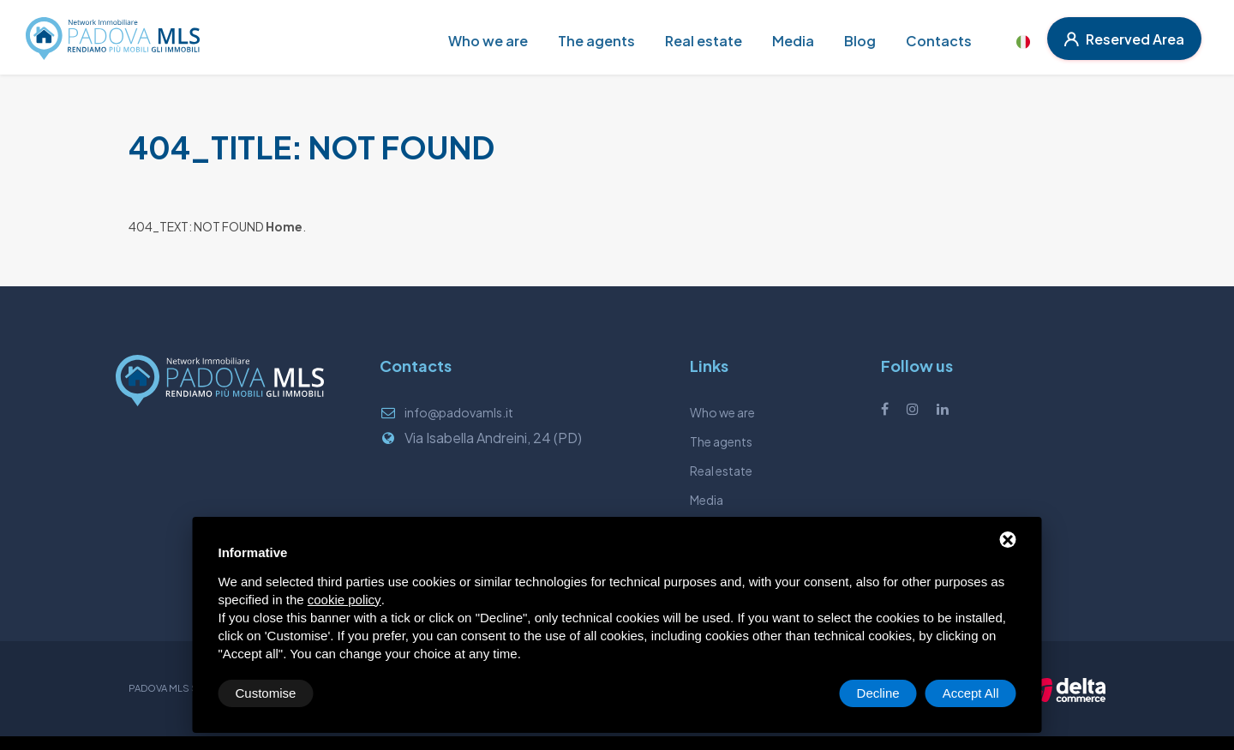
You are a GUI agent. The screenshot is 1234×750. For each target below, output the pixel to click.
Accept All (971, 693)
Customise (266, 693)
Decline (878, 693)
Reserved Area (1124, 39)
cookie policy (344, 599)
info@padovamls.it (458, 412)
